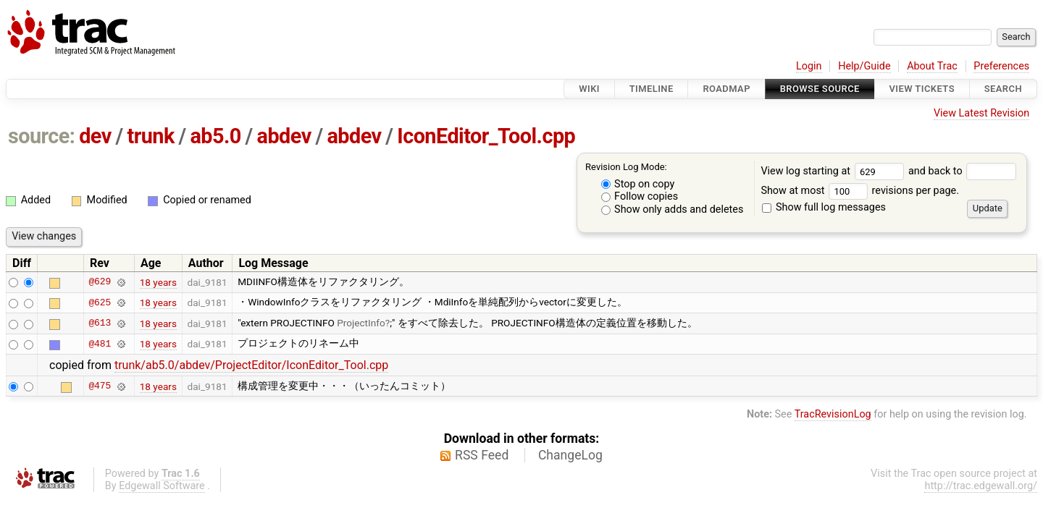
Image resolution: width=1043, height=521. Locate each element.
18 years (158, 282)
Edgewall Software (162, 486)
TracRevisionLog (833, 414)
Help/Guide (864, 66)
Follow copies (640, 196)
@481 (99, 343)
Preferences (1001, 66)
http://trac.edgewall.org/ (980, 486)
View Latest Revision (981, 113)
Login (809, 66)
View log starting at (834, 171)
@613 (99, 323)
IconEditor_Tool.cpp (486, 136)
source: (41, 136)
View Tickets (922, 88)
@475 (99, 386)
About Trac (932, 66)
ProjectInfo (361, 323)
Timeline (651, 88)
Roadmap (726, 88)
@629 (99, 282)
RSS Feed (481, 455)
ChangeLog (570, 455)
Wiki (589, 88)
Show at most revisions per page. (860, 191)
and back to (962, 171)
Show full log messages (824, 207)
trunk (150, 136)
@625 (99, 302)
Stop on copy (638, 184)
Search (1003, 88)
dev (95, 136)
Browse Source (820, 88)
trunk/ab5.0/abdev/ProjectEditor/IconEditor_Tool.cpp (251, 365)
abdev (284, 136)
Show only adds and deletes (672, 209)
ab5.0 (215, 136)
